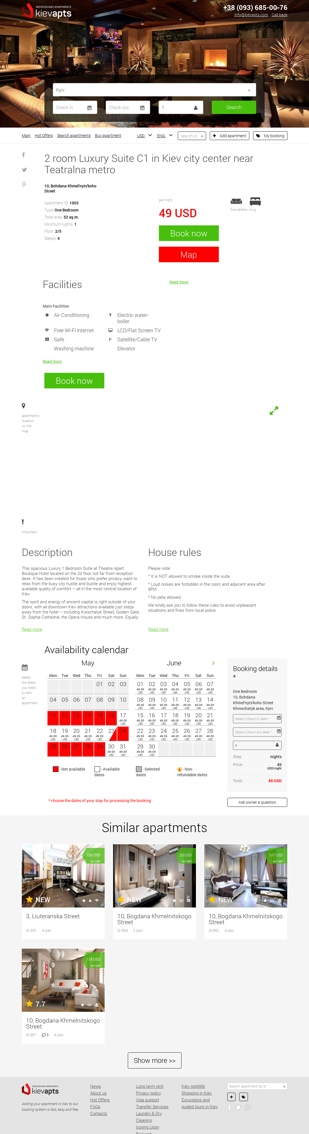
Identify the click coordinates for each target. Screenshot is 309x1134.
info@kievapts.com (251, 14)
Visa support (147, 1070)
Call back (280, 14)
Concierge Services (154, 1111)
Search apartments (74, 135)
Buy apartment (108, 135)
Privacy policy (148, 1063)
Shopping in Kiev (196, 1063)
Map (188, 254)
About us (98, 1063)
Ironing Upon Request (147, 1100)
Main (26, 135)
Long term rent (149, 1056)
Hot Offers (44, 135)
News (95, 1056)
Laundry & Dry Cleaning (149, 1087)
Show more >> (155, 1030)
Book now (189, 233)
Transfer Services (152, 1077)
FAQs (95, 1077)
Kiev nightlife (193, 1056)
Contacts (98, 1083)
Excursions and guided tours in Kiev (199, 1073)
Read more (52, 361)
